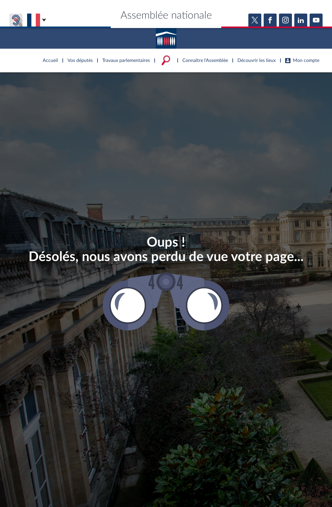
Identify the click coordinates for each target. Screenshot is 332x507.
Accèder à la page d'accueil (166, 36)
